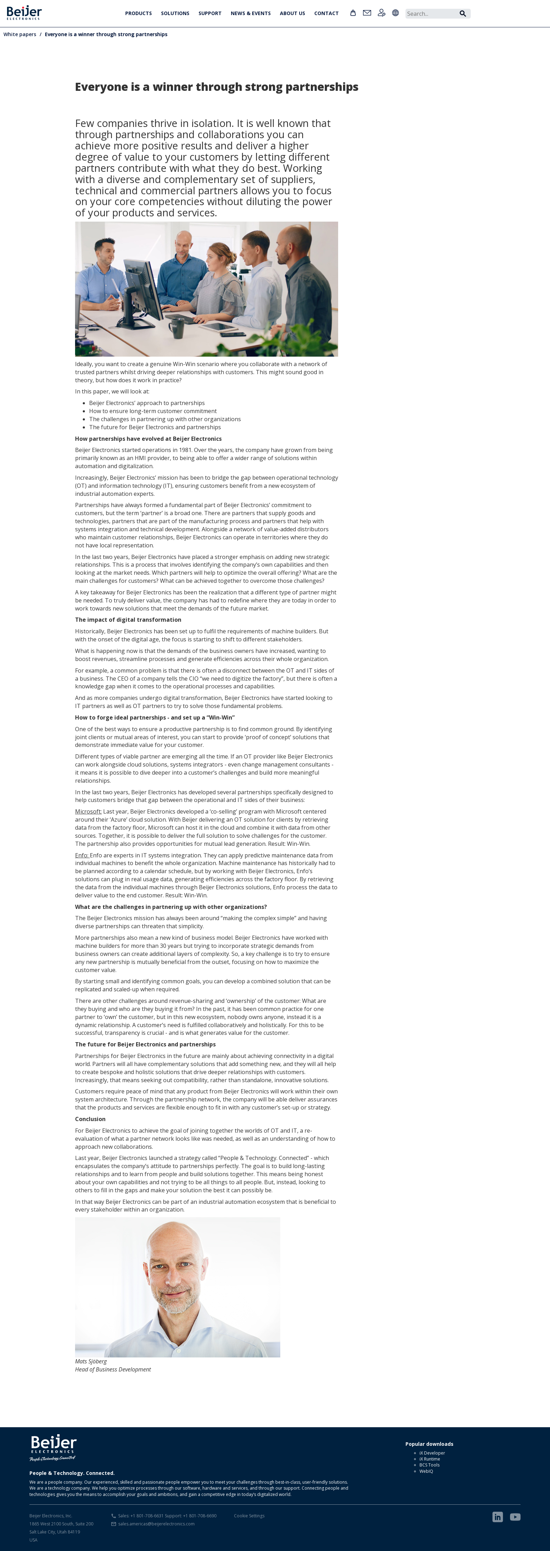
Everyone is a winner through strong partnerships (106, 34)
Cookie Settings (249, 1516)
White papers (20, 34)
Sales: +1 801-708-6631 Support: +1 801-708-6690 (167, 1516)
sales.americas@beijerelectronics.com (156, 1524)
